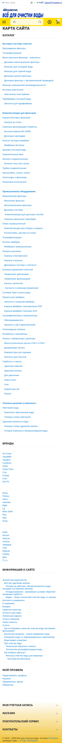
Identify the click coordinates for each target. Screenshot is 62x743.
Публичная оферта (11, 616)
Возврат (6, 606)
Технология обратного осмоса (21, 646)
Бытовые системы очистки (17, 44)
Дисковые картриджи (14, 136)
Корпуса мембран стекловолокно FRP (23, 306)
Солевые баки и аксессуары (16, 292)
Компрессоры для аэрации (17, 352)
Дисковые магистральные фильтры (22, 62)
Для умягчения (11, 375)
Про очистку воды (13, 643)
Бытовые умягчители (12, 89)
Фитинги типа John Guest (16, 163)
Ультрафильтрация (11, 53)
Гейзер (5, 554)
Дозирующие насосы (14, 347)
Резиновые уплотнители (14, 182)
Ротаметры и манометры (14, 334)
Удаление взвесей (13, 366)
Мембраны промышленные (17, 246)
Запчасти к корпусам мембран (19, 302)
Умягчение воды (10, 408)
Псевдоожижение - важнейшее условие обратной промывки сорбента (28, 593)
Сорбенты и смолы (11, 361)
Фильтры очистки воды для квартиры (24, 655)
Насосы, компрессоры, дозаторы (18, 338)
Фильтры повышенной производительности (24, 85)
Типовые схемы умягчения (17, 417)
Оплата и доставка (11, 613)
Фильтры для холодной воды (18, 66)
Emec (5, 493)
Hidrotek (6, 502)
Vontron (6, 541)
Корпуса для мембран (13, 297)
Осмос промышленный (13, 223)
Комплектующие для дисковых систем (24, 214)
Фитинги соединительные (15, 159)
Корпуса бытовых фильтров (16, 117)
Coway (5, 475)
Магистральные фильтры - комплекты (21, 57)
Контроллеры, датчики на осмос (20, 233)
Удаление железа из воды (15, 421)
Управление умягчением (16, 274)
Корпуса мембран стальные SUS (20, 311)
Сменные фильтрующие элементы (19, 127)
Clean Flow (7, 469)
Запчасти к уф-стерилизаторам (19, 324)
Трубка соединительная (14, 168)
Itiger (4, 505)
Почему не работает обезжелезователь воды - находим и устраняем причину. (27, 587)
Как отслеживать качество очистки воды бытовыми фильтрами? (28, 629)
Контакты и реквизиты (13, 600)
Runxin (5, 535)
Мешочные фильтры (14, 200)
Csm (4, 478)
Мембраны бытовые (14, 145)
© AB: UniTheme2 (29, 740)
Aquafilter (7, 456)
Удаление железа (12, 370)
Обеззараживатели (13, 320)
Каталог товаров (4, 22)
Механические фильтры (14, 196)
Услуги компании (10, 619)
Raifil (4, 532)
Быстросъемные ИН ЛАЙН (17, 131)
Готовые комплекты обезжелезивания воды (26, 431)
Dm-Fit (5, 481)
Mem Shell (7, 511)
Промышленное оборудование (19, 191)
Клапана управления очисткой (17, 269)
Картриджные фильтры (14, 48)
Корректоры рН (11, 389)
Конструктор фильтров (18, 658)
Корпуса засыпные (11, 251)
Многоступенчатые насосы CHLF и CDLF (24, 343)
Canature (6, 463)
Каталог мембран (11, 242)
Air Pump (6, 453)
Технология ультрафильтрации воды (24, 649)
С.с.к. (5, 560)
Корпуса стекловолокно (16, 256)
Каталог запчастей (13, 283)
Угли (6, 384)
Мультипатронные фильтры (18, 205)
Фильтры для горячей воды (17, 71)
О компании (8, 603)
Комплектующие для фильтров (19, 113)
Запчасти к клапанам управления (21, 288)
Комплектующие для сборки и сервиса (23, 228)
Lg (3, 508)
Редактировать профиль (14, 675)
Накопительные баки (12, 154)
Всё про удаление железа (17, 583)
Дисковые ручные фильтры (17, 76)
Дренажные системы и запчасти (20, 265)
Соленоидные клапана (13, 329)
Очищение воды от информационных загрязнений (29, 637)
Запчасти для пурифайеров (18, 103)
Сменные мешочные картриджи (20, 219)
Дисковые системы (13, 210)
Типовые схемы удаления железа (21, 426)
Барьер (6, 551)
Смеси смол (10, 380)
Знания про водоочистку (14, 580)
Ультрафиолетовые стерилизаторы (20, 315)
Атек (4, 548)
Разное (7, 393)
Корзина (6, 678)
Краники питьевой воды (14, 150)
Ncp (4, 514)
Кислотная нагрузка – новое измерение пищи (26, 634)
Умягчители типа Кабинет (17, 94)
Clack (5, 466)
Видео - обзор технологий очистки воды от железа (31, 597)
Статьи (5, 625)
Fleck (5, 499)
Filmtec (5, 496)
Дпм (4, 557)
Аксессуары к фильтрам (14, 177)
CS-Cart (52, 738)
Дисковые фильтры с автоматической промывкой (28, 80)
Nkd (4, 518)
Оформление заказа (12, 681)
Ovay (4, 521)
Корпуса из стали (12, 122)
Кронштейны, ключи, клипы (16, 173)
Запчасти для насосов (15, 357)
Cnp (4, 472)
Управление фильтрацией (17, 279)
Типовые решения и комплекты (19, 403)
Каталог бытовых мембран (15, 140)
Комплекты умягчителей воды (19, 412)
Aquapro (6, 460)
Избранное (7, 685)
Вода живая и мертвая (15, 640)
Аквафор (6, 544)
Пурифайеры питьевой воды (16, 99)
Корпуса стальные (13, 260)
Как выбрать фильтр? (15, 652)
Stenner (6, 538)
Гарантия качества (11, 609)
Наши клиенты (9, 622)
